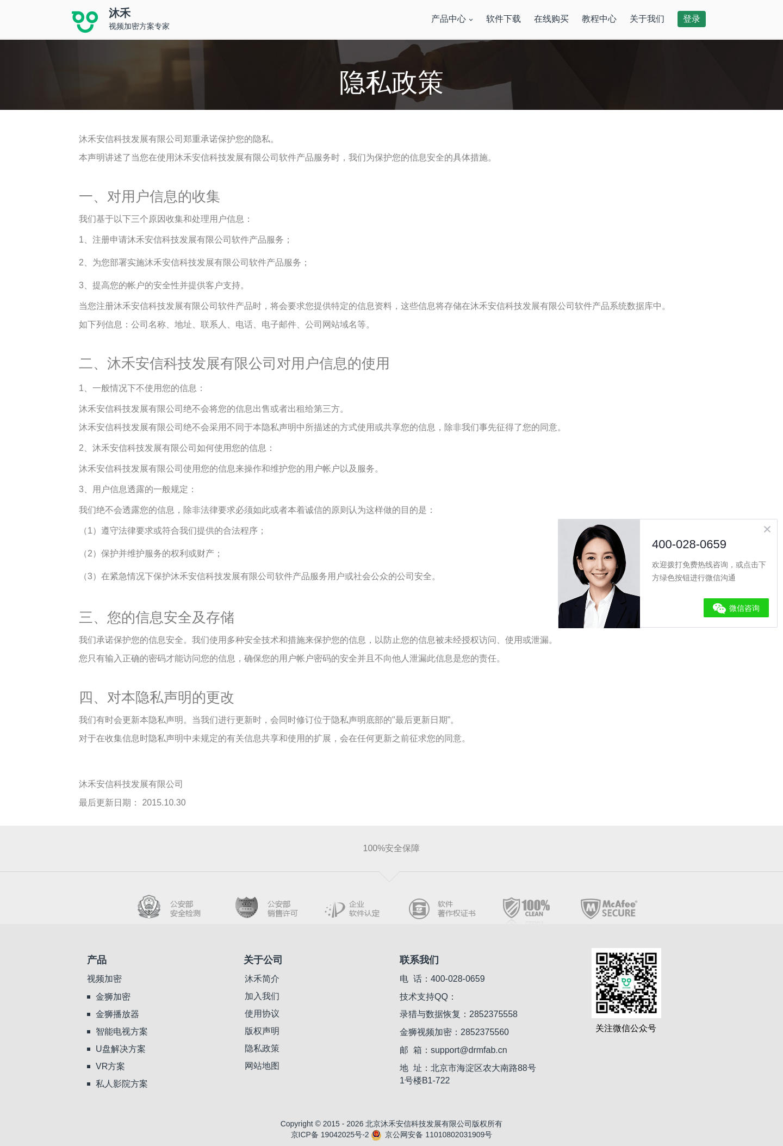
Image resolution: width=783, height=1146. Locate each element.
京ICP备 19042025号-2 (330, 1134)
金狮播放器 (117, 1014)
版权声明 (262, 1031)
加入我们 (262, 996)
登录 (691, 18)
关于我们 (647, 18)
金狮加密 (113, 996)
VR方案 (110, 1066)
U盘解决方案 (121, 1049)
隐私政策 (262, 1048)
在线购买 (551, 18)
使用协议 (262, 1013)
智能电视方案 (122, 1031)
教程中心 (599, 18)
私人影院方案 (122, 1083)
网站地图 (262, 1065)
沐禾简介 (262, 978)
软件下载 (503, 18)
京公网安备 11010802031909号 (431, 1134)
